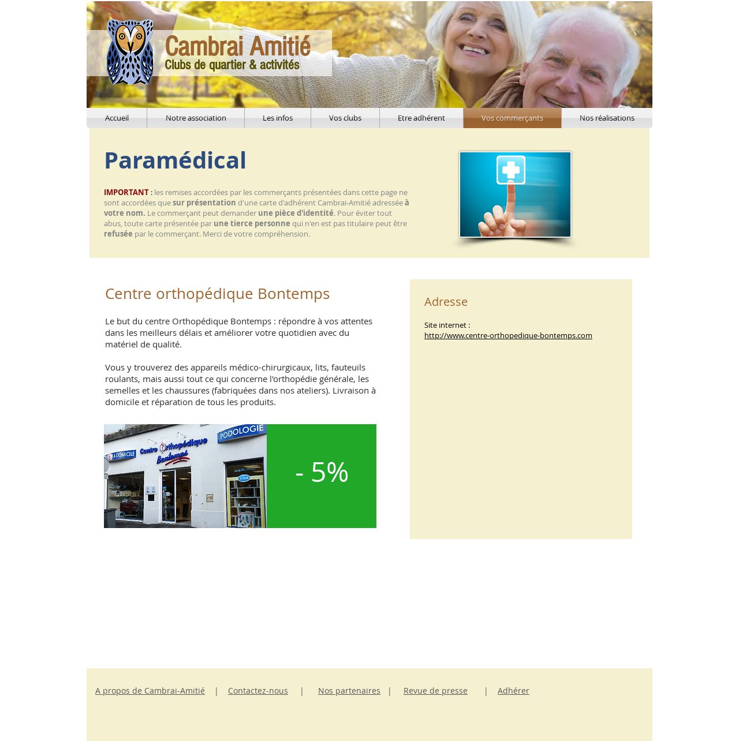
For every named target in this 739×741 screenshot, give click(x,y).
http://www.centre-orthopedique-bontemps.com (508, 335)
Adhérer (513, 690)
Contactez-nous (258, 690)
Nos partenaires (349, 690)
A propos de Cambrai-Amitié (150, 690)
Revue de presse (436, 690)
